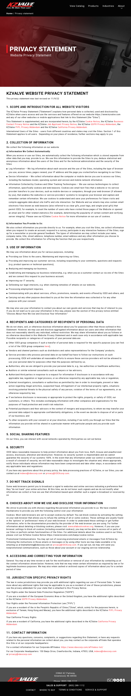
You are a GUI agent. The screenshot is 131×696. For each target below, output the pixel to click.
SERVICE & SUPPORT (96, 690)
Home (9, 14)
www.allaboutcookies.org (80, 527)
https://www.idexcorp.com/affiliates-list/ (82, 648)
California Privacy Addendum (72, 128)
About (121, 6)
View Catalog (77, 6)
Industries (108, 6)
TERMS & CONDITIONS (70, 690)
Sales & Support (56, 685)
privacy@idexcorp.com (20, 655)
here (47, 347)
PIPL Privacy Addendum (27, 128)
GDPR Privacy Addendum (103, 125)
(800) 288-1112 (77, 685)
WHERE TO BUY (47, 690)
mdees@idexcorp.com (31, 474)
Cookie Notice (92, 122)
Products (93, 6)
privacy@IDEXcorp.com (57, 474)
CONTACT (30, 690)
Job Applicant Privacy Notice (62, 125)
